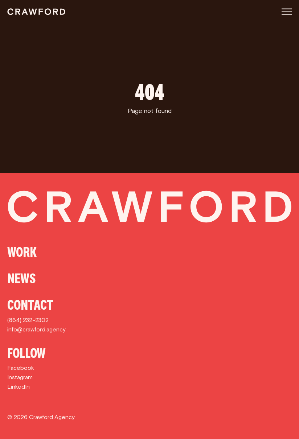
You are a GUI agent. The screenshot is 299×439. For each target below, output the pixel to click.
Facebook (20, 367)
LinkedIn (18, 386)
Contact (30, 305)
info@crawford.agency (36, 329)
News (21, 278)
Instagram (20, 377)
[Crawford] (36, 12)
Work (22, 252)
